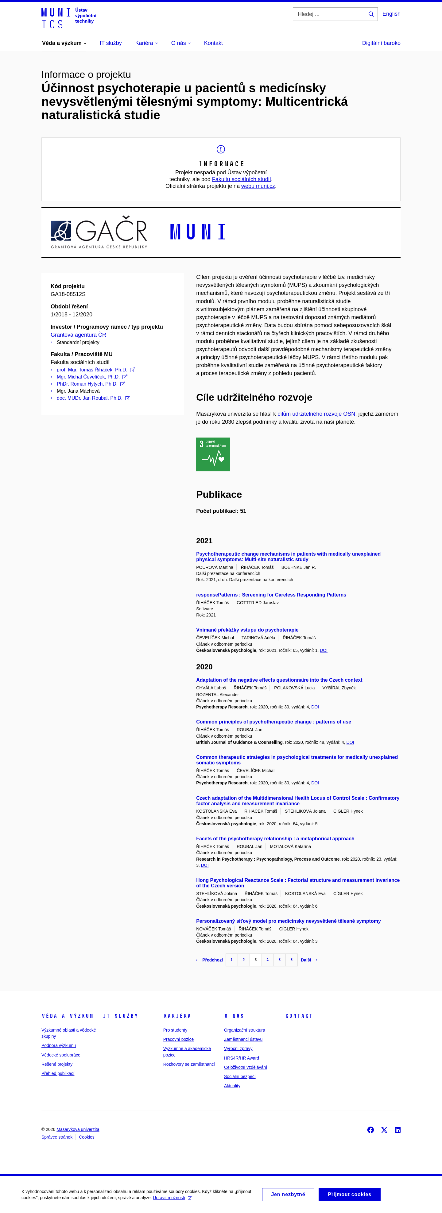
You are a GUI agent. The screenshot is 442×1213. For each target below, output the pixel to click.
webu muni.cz (258, 186)
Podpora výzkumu (58, 1045)
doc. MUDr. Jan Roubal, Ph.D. (93, 398)
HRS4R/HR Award (241, 1058)
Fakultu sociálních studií (241, 179)
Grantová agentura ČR (78, 335)
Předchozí (209, 959)
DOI (324, 650)
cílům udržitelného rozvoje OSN (316, 414)
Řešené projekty (56, 1064)
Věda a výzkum (67, 1016)
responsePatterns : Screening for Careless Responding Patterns (271, 594)
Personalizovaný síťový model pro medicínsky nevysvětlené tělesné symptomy (288, 921)
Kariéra (177, 1016)
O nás (234, 1016)
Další (309, 959)
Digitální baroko (381, 43)
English (391, 14)
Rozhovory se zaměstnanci (189, 1064)
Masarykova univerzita (77, 1129)
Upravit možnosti (172, 1199)
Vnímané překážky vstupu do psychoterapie (247, 629)
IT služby (120, 1016)
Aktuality (232, 1085)
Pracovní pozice (178, 1039)
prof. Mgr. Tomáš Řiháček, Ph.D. (96, 369)
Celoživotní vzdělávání (245, 1067)
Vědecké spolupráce (60, 1054)
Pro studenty (175, 1030)
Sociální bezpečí (240, 1076)
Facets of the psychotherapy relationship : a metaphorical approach (275, 838)
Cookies (87, 1137)
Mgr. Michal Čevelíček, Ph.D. (92, 376)
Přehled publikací (57, 1073)
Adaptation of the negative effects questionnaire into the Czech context (279, 680)
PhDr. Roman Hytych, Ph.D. (91, 383)
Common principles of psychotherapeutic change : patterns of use (273, 721)
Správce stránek (56, 1137)
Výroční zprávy (238, 1048)
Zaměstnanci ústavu (243, 1039)
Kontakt (299, 1016)
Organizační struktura (244, 1030)
